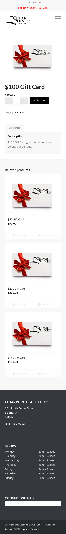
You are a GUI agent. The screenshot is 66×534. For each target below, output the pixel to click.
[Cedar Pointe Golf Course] (27, 18)
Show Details (45, 235)
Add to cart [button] (19, 235)
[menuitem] (34, 3)
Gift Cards (19, 112)
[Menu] (56, 18)
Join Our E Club (34, 2)
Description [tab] (14, 127)
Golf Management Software (27, 529)
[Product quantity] (16, 100)
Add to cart (39, 100)
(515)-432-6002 (39, 8)
